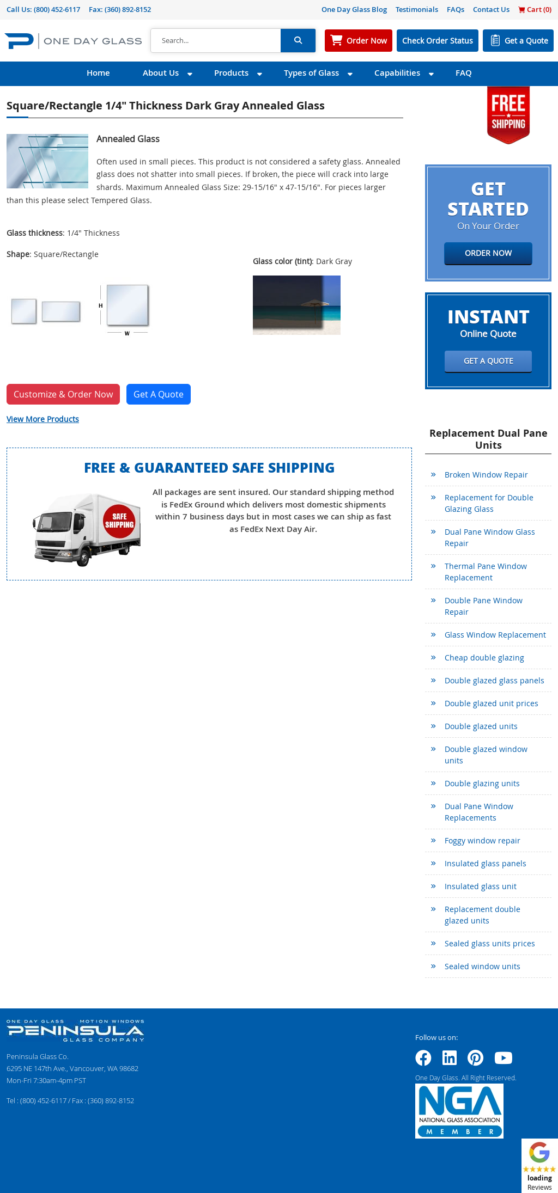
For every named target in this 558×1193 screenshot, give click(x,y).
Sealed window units (482, 966)
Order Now (367, 40)
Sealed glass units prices (490, 943)
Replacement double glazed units (482, 915)
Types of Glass (311, 72)
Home (98, 72)
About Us (161, 72)
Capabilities (397, 72)
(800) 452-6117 (57, 9)
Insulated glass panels (485, 863)
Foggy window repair (482, 840)
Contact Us (491, 9)
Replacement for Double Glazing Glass (489, 503)
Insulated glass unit (481, 886)
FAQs (455, 9)
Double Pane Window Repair (484, 606)
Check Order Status (437, 40)
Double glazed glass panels (494, 680)
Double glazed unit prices (491, 703)
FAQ (464, 72)
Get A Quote (159, 394)
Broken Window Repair (486, 474)
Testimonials (417, 9)
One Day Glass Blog (354, 9)
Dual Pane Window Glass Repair (490, 537)
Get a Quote (526, 40)
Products (231, 72)
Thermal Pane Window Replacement (486, 572)
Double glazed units (481, 726)
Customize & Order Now (63, 394)
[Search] (216, 41)
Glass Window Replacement (495, 634)
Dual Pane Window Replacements (479, 812)
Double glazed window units (486, 755)
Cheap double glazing (484, 657)
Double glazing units (482, 783)
